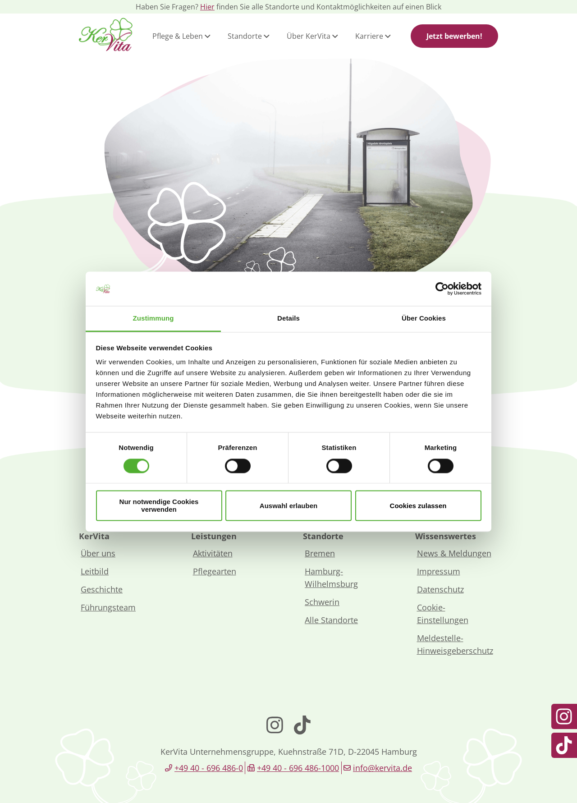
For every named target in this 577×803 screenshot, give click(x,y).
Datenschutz (440, 589)
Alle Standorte (331, 620)
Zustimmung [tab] (153, 318)
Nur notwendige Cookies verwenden (159, 506)
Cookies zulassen (418, 505)
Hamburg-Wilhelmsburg (331, 577)
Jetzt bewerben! (454, 36)
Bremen (320, 553)
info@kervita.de (382, 767)
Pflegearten (214, 571)
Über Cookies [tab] (424, 318)
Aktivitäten (213, 553)
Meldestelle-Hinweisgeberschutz (455, 644)
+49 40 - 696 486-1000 (298, 767)
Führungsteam (108, 607)
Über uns (98, 553)
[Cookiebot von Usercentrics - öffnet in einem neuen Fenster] (442, 288)
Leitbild (95, 571)
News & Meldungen (454, 553)
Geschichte (102, 589)
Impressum (438, 571)
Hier (207, 7)
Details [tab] (288, 318)
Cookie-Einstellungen (442, 613)
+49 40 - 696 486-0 (208, 767)
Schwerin (322, 602)
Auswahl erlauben (288, 505)
